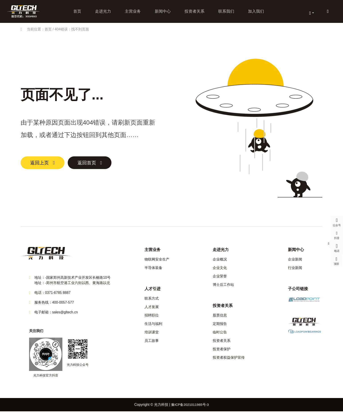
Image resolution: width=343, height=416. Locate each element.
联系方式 (152, 302)
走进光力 (104, 13)
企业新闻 (295, 263)
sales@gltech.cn (65, 317)
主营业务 (133, 13)
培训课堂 (152, 335)
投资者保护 (221, 352)
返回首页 (97, 166)
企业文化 (220, 271)
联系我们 (225, 13)
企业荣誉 (220, 279)
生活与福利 (153, 327)
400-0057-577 (63, 307)
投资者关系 (194, 13)
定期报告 (220, 327)
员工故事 (152, 344)
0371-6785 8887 (58, 297)
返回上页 (42, 166)
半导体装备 (153, 271)
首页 (79, 13)
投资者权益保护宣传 (229, 361)
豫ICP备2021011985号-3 (190, 409)
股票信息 (220, 318)
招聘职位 (152, 318)
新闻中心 (163, 13)
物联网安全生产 (157, 263)
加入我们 (254, 13)
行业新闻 (295, 271)
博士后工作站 (223, 288)
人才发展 (152, 310)
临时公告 (220, 335)
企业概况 (220, 263)
